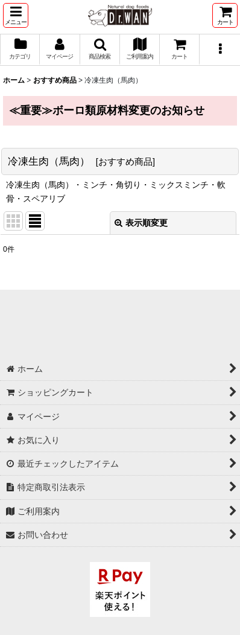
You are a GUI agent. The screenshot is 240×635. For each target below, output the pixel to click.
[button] (15, 15)
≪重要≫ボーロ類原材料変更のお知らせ (106, 110)
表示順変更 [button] (141, 223)
